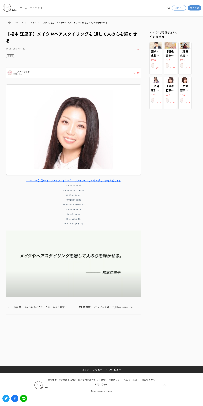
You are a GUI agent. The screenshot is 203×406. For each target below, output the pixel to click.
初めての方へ (148, 379)
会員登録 (194, 7)
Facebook (14, 398)
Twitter (6, 398)
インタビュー (113, 369)
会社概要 (52, 379)
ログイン (179, 7)
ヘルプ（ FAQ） (132, 379)
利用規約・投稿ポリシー (110, 379)
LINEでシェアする (23, 398)
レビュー (98, 369)
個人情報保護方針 (87, 379)
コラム (85, 369)
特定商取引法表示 (67, 379)
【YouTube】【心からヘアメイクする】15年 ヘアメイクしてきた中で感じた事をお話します (73, 180)
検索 (169, 8)
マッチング (36, 8)
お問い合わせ (101, 384)
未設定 (10, 56)
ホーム (23, 8)
